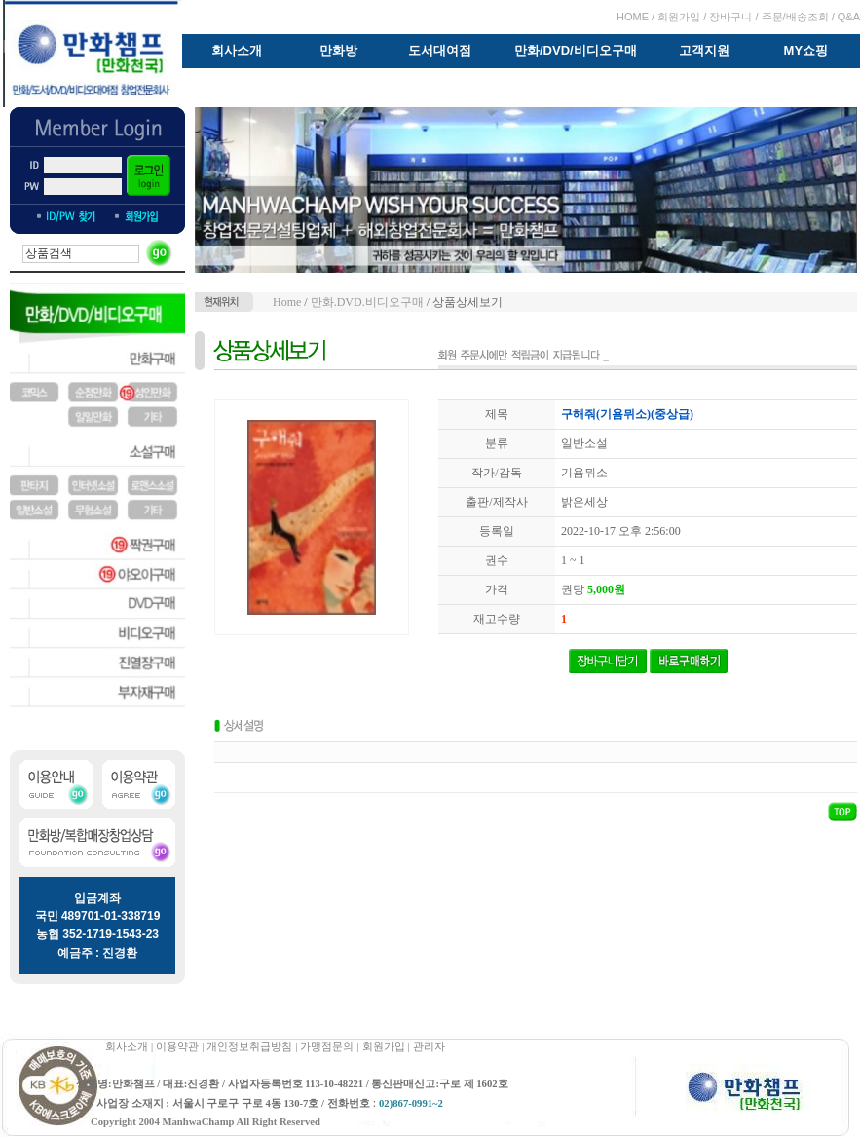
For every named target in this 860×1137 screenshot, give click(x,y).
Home (287, 302)
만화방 (338, 50)
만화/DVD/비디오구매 (575, 50)
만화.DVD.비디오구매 (367, 302)
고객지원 (704, 50)
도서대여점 (439, 50)
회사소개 (236, 50)
